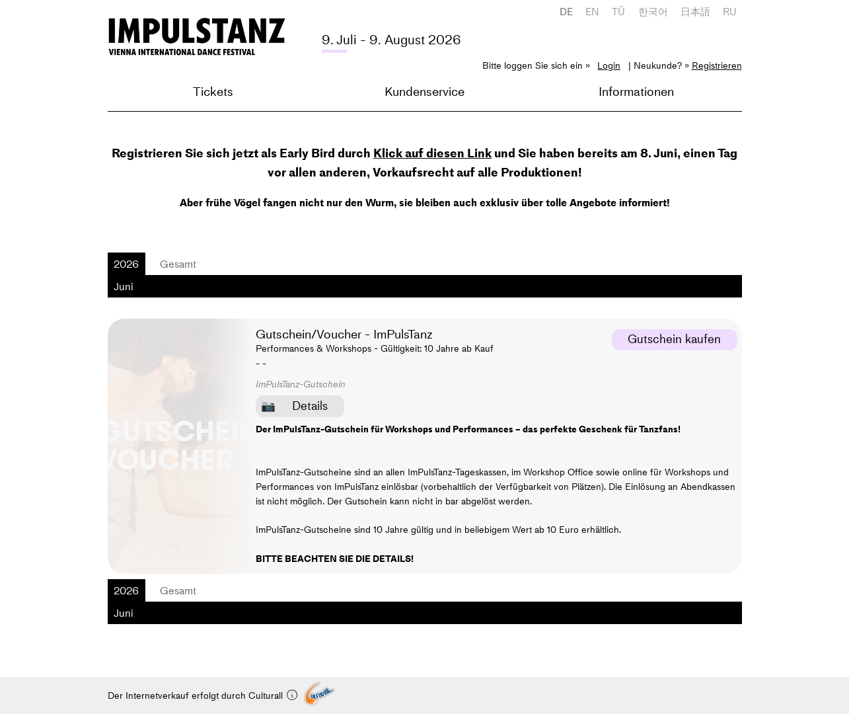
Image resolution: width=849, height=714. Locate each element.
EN (592, 11)
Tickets (213, 91)
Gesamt (178, 264)
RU (730, 11)
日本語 (695, 11)
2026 (126, 264)
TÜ (618, 11)
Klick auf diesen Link (432, 153)
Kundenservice (424, 91)
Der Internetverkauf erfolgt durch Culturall (203, 695)
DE (566, 11)
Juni (123, 286)
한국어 (653, 11)
